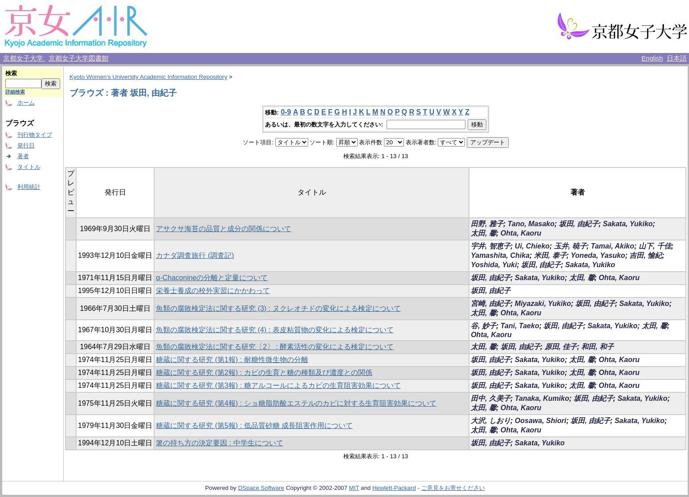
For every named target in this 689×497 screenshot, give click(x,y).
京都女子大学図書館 (79, 58)
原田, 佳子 (561, 346)
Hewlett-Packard (394, 488)
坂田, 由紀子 (579, 224)
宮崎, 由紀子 (490, 303)
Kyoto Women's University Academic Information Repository (148, 76)
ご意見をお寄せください (453, 488)
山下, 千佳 (655, 246)
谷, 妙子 (483, 326)
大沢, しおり (490, 420)
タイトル (29, 166)
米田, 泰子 (550, 255)
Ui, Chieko (532, 246)
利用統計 (29, 186)
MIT (354, 488)
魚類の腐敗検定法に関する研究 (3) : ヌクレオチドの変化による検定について (278, 308)
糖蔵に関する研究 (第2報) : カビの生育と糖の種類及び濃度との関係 (264, 372)
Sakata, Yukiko (628, 224)
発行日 (26, 145)
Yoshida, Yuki (494, 265)
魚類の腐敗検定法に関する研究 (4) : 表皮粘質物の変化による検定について (274, 330)
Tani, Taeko (520, 326)
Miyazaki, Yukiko (543, 303)
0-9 (286, 112)
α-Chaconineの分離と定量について (212, 277)
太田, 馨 (483, 233)
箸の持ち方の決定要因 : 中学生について (219, 443)
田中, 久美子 (490, 398)
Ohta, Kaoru (521, 233)
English (652, 58)
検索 (11, 73)
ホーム (26, 102)
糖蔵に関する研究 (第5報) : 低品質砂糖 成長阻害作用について (254, 425)
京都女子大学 (24, 58)
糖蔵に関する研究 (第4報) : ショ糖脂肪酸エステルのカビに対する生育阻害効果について (296, 403)
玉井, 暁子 (570, 246)
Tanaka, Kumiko (542, 398)
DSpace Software (261, 488)
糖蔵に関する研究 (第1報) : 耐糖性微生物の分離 (232, 359)
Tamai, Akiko (613, 246)
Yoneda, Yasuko (598, 255)
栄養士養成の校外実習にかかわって (213, 290)
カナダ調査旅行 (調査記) (195, 255)
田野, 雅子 (487, 224)
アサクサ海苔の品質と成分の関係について (223, 228)
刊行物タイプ (34, 134)
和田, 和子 (597, 346)
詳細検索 (15, 91)
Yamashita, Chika (500, 255)
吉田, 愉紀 (645, 255)
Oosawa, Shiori (541, 420)
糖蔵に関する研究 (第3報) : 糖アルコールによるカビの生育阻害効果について (278, 385)
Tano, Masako (531, 224)
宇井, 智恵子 (490, 246)
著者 (23, 156)
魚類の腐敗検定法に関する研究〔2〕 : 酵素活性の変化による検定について (275, 346)
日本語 (677, 58)
